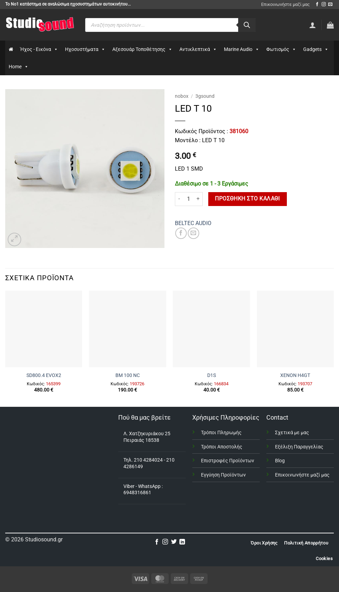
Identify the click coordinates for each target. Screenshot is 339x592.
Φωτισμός (281, 49)
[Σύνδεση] (312, 25)
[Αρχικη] (11, 49)
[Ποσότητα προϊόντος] (188, 199)
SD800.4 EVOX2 (43, 375)
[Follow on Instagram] (324, 4)
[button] (330, 25)
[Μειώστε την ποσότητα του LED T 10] (179, 199)
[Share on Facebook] (181, 233)
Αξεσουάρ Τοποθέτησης (142, 49)
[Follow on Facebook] (317, 4)
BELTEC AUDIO (193, 223)
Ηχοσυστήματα (85, 49)
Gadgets (316, 49)
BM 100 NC (127, 375)
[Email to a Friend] (193, 233)
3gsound (205, 96)
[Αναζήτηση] (247, 25)
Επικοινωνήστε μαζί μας (285, 4)
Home (19, 66)
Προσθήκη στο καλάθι (247, 199)
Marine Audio (241, 49)
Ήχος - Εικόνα (39, 49)
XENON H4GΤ (295, 375)
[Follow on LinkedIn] (182, 542)
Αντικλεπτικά (198, 49)
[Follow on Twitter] (174, 542)
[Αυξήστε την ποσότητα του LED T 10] (198, 199)
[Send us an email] (330, 4)
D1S (211, 375)
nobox (181, 96)
